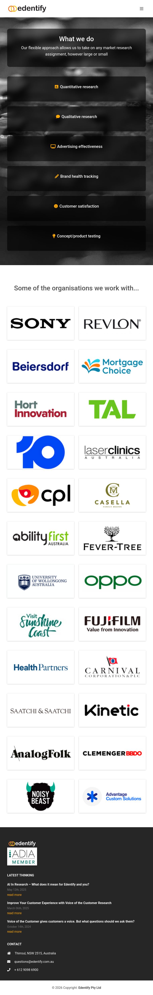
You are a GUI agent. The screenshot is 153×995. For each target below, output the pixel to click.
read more (14, 895)
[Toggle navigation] (141, 9)
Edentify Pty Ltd (89, 988)
